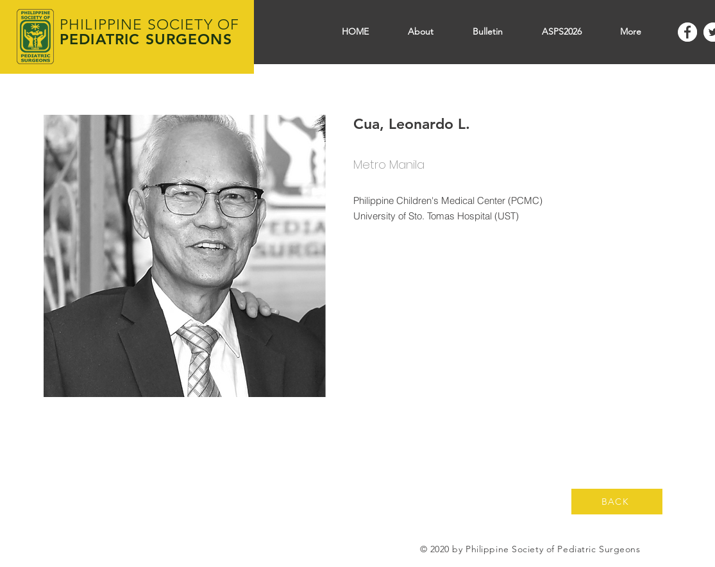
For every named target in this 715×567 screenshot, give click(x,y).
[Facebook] (687, 32)
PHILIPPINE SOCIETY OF (149, 24)
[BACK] (616, 501)
